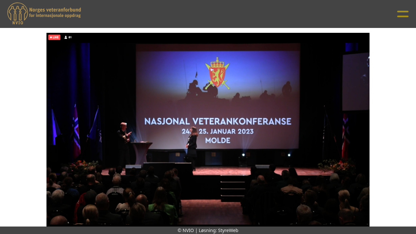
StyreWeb (228, 230)
